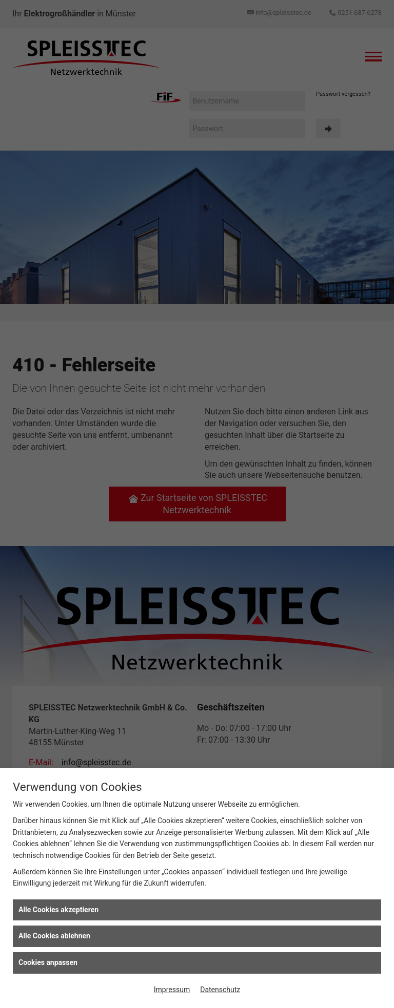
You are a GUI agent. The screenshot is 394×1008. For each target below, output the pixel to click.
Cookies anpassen (47, 962)
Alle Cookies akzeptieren (58, 910)
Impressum (172, 989)
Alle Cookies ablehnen (54, 936)
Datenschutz (220, 989)
